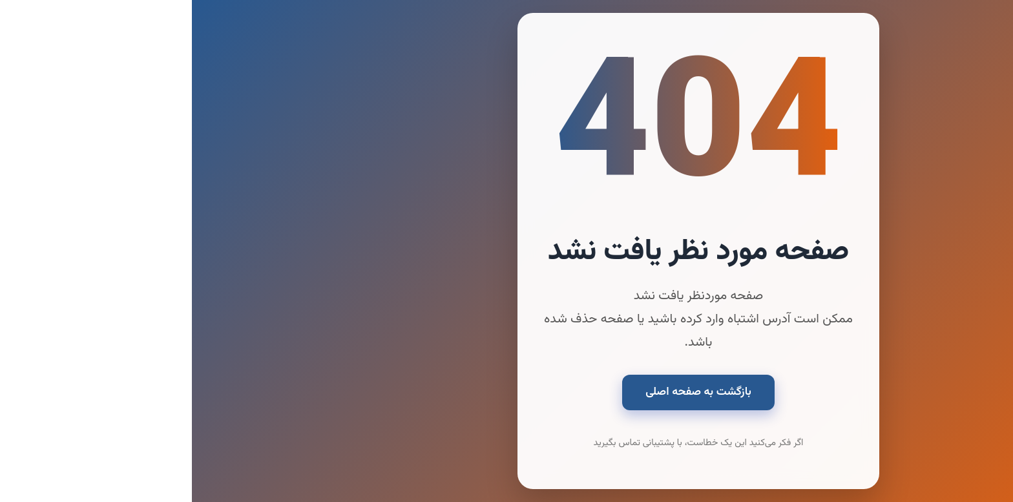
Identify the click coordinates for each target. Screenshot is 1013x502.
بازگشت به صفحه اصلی (506, 392)
